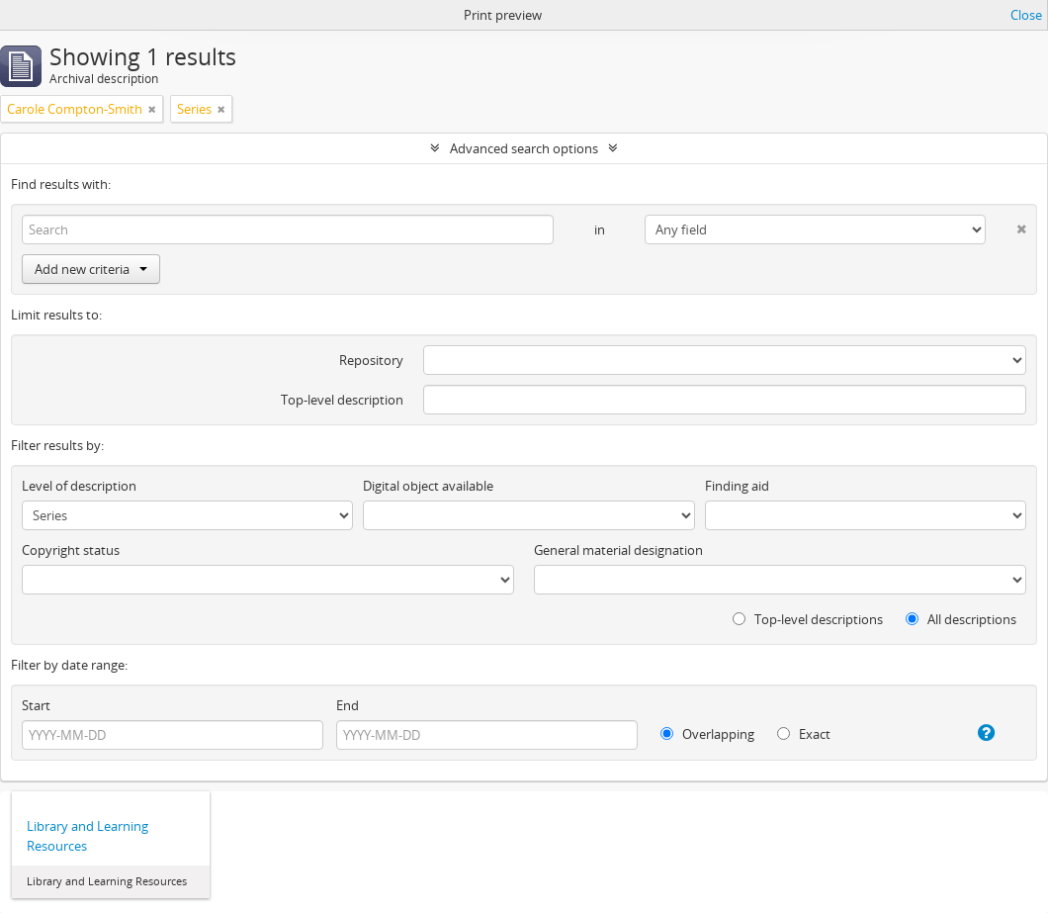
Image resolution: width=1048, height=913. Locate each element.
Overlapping (707, 734)
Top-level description (342, 400)
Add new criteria (91, 269)
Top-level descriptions (808, 619)
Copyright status (71, 550)
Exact (803, 734)
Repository (371, 360)
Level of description (79, 486)
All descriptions (961, 619)
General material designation (618, 550)
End (347, 705)
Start (36, 705)
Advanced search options (524, 148)
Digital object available (428, 486)
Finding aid (737, 486)
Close (1026, 15)
